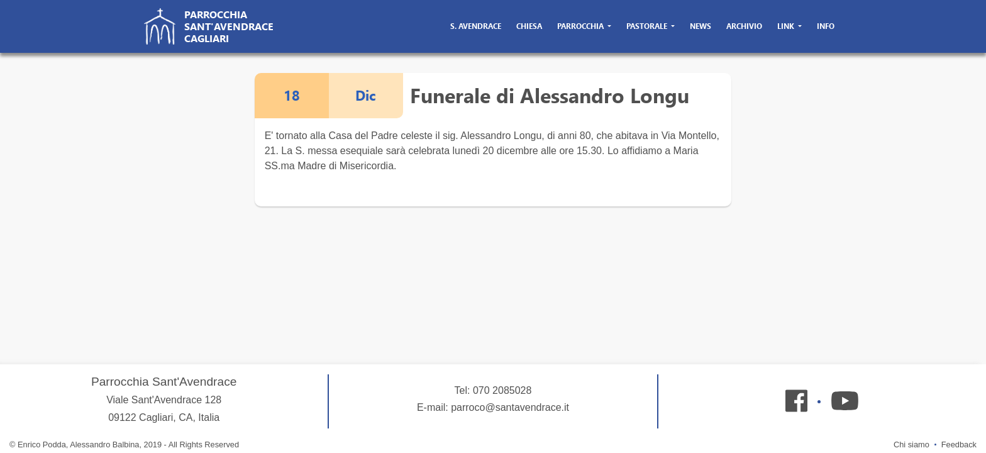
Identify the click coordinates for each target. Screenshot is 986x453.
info (825, 26)
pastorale (647, 26)
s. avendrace (475, 26)
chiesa (529, 26)
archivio (744, 26)
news (700, 26)
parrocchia (581, 26)
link (786, 26)
